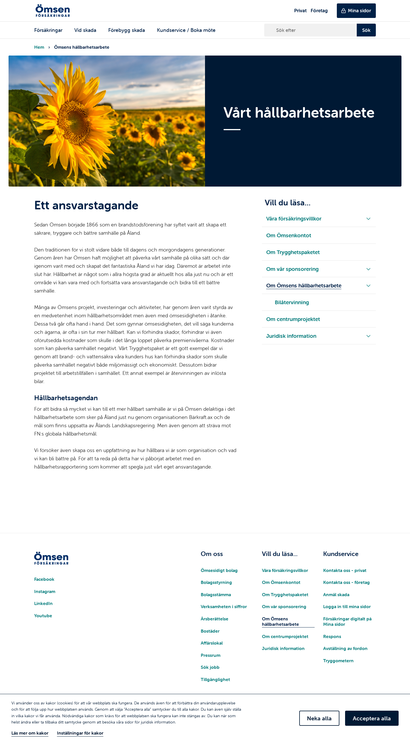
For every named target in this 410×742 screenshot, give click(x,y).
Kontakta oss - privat (344, 570)
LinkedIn (43, 603)
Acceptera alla (372, 718)
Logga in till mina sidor (347, 606)
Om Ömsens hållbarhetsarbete (280, 621)
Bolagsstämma (216, 594)
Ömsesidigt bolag (219, 570)
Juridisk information (283, 648)
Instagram (44, 591)
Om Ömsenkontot (281, 582)
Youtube (43, 615)
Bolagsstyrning (216, 582)
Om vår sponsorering (284, 606)
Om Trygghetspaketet (285, 594)
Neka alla (319, 718)
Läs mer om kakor (29, 733)
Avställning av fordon (345, 648)
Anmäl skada (336, 594)
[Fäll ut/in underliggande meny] (368, 218)
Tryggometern (338, 660)
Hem (39, 47)
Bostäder (210, 631)
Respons (332, 636)
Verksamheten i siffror (224, 606)
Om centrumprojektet (285, 636)
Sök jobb (210, 667)
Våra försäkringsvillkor (285, 570)
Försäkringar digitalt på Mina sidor (347, 621)
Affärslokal (212, 643)
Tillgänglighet (215, 679)
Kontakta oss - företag (346, 582)
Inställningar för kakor (80, 733)
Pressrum (210, 655)
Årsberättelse (214, 619)
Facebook (44, 579)
